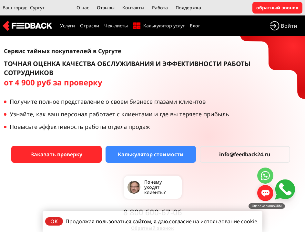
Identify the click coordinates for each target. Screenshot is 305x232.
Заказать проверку (56, 154)
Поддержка (188, 8)
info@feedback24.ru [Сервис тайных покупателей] (244, 154)
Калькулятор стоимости (151, 154)
